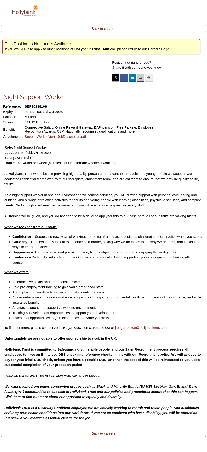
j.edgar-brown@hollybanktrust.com (141, 328)
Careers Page (158, 49)
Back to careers (103, 28)
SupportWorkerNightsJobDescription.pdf (55, 136)
